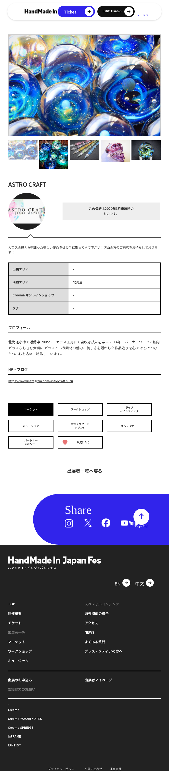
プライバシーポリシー (62, 765)
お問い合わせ (93, 765)
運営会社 (115, 765)
